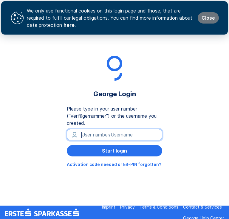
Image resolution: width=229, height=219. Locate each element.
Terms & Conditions (159, 206)
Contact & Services (202, 206)
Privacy (127, 206)
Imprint (108, 206)
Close (208, 18)
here (69, 25)
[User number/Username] (114, 134)
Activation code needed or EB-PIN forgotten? (114, 164)
